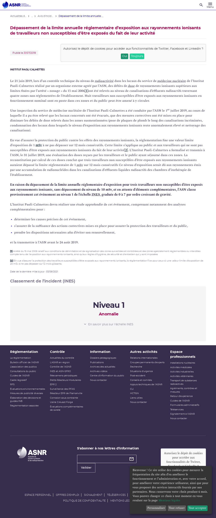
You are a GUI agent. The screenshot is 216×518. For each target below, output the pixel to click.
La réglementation (20, 358)
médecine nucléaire (172, 80)
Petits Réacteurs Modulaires (65, 380)
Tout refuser (177, 508)
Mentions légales (123, 500)
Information (100, 352)
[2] (126, 150)
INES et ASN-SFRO (60, 371)
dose (131, 85)
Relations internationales (143, 358)
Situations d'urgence (141, 371)
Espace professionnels (182, 354)
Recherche (136, 367)
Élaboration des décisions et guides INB (25, 399)
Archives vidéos (98, 371)
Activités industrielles (181, 372)
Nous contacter (98, 380)
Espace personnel (38, 495)
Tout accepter (197, 508)
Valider (86, 472)
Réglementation (24, 352)
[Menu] (210, 5)
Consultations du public (23, 371)
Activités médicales (181, 367)
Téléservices (176, 409)
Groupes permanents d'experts (147, 362)
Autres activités (143, 352)
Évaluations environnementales (27, 389)
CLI (132, 389)
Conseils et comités (141, 380)
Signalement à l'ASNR (182, 414)
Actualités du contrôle (62, 358)
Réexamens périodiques (63, 375)
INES (96, 194)
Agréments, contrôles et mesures (183, 390)
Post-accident (137, 375)
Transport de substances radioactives (183, 382)
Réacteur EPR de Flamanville (66, 393)
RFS (12, 384)
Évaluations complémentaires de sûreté (66, 408)
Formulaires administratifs (184, 405)
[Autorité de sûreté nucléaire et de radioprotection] (16, 5)
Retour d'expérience (181, 396)
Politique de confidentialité (84, 500)
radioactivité (104, 80)
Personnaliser (156, 508)
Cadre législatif (18, 380)
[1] (86, 90)
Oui (124, 56)
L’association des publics (23, 367)
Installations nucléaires (182, 363)
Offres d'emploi (67, 495)
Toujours (137, 56)
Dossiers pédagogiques (103, 358)
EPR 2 (53, 384)
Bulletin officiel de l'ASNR (24, 362)
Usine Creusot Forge (61, 402)
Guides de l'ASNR (20, 375)
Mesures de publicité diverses (26, 393)
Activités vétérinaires (181, 376)
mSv (39, 145)
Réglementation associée (24, 406)
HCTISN (134, 393)
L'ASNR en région (60, 362)
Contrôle (57, 352)
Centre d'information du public (107, 375)
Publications (97, 362)
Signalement (93, 495)
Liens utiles (136, 398)
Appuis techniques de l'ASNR (146, 384)
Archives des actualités (102, 367)
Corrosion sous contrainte (64, 398)
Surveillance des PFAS (62, 389)
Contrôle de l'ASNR (61, 367)
